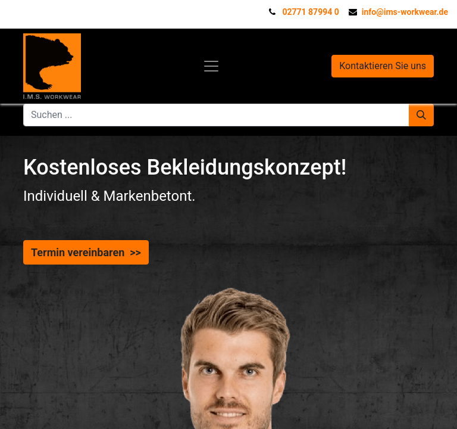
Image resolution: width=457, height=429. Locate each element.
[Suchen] (421, 115)
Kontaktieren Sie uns (382, 66)
